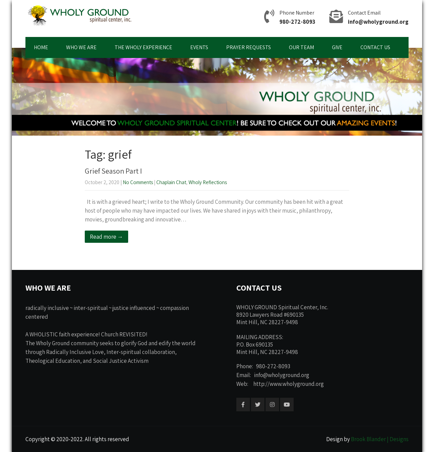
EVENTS (199, 47)
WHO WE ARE (81, 47)
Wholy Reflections (208, 182)
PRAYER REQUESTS (248, 47)
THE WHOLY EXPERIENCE (143, 47)
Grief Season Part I (113, 171)
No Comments (138, 182)
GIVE (337, 47)
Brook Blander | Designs (380, 439)
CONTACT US (375, 47)
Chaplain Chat (171, 182)
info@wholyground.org (378, 21)
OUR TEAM (301, 47)
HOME (41, 47)
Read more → (106, 236)
